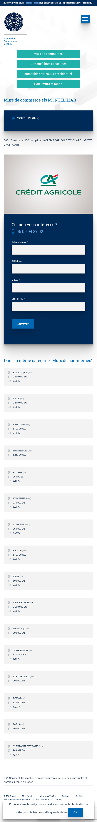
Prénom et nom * (20, 242)
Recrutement (42, 799)
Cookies (79, 796)
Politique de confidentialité (17, 799)
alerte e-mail (32, 2)
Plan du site (28, 796)
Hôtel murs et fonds (48, 84)
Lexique (66, 796)
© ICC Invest (10, 796)
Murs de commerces (48, 54)
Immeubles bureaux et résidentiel (48, 74)
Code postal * (18, 299)
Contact (58, 799)
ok (75, 812)
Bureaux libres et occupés (48, 64)
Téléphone (17, 261)
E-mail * (16, 280)
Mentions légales (48, 796)
